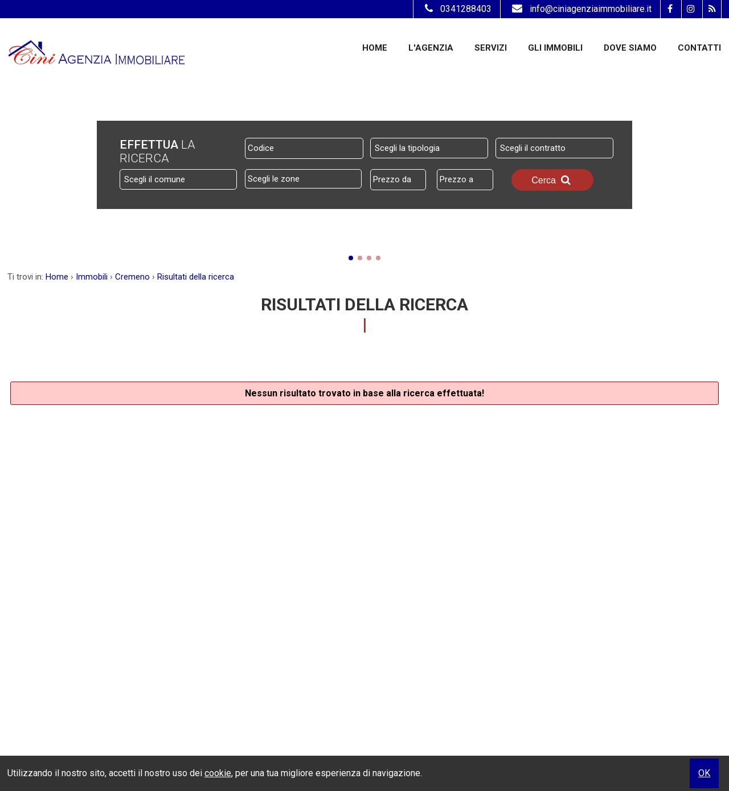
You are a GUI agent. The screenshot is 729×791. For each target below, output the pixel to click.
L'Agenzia (430, 48)
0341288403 (457, 8)
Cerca (552, 180)
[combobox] (429, 148)
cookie (217, 773)
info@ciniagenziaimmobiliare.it (580, 8)
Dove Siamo (630, 48)
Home (374, 48)
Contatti (699, 48)
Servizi (490, 48)
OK (704, 773)
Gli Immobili (555, 48)
